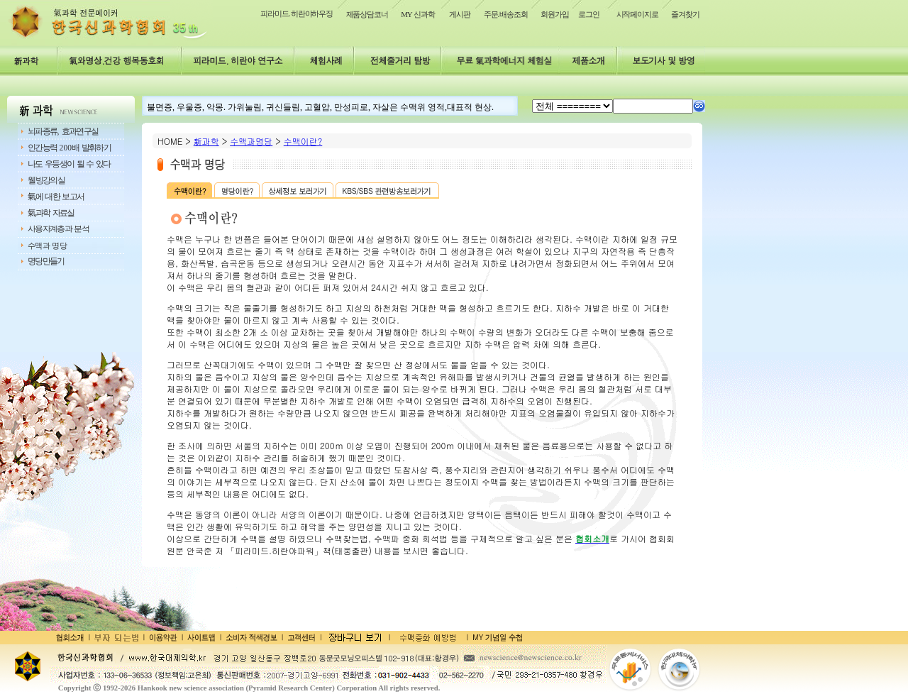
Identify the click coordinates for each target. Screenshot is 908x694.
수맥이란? (303, 141)
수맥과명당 (251, 141)
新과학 (206, 141)
